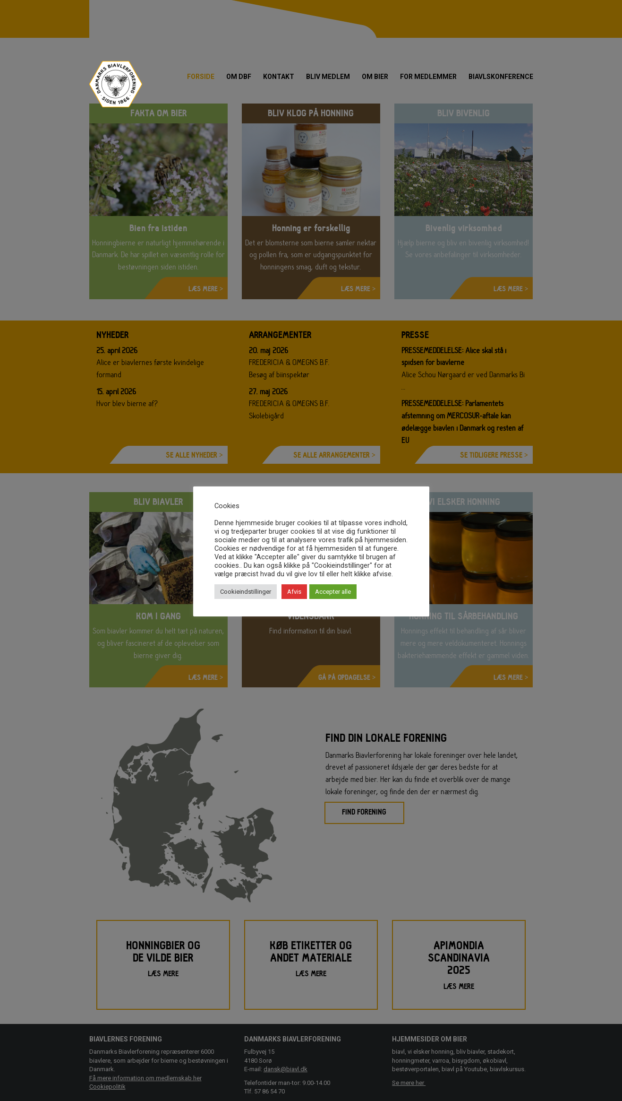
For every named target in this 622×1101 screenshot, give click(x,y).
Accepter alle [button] (333, 591)
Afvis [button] (294, 591)
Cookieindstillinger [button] (245, 591)
